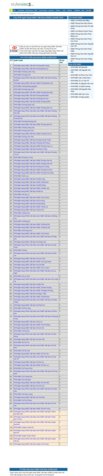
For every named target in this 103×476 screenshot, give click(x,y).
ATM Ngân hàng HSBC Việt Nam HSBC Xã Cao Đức (31, 181)
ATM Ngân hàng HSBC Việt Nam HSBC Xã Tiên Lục (31, 349)
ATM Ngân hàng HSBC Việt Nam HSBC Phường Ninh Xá (33, 92)
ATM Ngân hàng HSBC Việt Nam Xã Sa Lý (28, 305)
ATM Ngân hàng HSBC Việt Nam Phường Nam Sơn (31, 82)
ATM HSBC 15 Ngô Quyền (80, 97)
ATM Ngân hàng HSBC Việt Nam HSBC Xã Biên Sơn (31, 172)
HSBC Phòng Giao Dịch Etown (81, 23)
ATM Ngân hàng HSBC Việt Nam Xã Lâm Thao (29, 242)
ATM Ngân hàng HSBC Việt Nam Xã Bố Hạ (28, 175)
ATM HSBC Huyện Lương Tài (24, 411)
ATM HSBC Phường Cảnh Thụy (24, 56)
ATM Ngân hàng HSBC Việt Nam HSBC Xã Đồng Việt (32, 211)
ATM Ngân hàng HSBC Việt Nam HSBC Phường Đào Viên (33, 67)
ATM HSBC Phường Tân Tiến (24, 121)
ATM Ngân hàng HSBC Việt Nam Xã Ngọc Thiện (30, 277)
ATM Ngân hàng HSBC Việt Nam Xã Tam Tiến (29, 323)
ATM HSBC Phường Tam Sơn (24, 114)
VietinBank (21, 10)
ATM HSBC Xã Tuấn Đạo (22, 363)
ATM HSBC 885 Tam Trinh (80, 94)
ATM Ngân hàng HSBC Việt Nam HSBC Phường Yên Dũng (34, 157)
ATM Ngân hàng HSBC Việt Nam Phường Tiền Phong (32, 127)
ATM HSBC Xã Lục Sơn (22, 260)
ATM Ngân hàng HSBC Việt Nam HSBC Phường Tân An (33, 117)
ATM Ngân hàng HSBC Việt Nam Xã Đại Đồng (29, 188)
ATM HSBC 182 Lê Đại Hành (81, 78)
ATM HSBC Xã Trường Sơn (23, 360)
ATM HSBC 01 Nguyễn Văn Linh (82, 83)
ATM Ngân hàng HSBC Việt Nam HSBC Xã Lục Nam (31, 252)
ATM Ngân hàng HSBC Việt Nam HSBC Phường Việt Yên (33, 147)
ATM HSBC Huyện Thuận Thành (25, 420)
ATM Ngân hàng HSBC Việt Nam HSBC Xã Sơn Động (32, 309)
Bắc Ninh (31, 13)
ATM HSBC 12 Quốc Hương (80, 86)
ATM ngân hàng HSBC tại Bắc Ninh (43, 41)
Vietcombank (29, 10)
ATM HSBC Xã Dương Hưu (23, 214)
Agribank (51, 10)
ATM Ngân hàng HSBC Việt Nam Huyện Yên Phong (31, 428)
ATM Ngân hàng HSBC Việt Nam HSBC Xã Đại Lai (31, 191)
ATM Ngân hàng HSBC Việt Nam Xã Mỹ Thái (29, 268)
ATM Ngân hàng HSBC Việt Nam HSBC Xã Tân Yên (31, 338)
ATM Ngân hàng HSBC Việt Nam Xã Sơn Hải (29, 312)
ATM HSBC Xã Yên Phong (23, 384)
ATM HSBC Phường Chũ (22, 59)
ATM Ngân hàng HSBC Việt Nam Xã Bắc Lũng (29, 163)
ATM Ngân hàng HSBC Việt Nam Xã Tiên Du (29, 346)
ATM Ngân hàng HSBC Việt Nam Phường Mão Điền (31, 79)
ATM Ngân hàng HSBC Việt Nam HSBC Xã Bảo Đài (31, 166)
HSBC (19, 13)
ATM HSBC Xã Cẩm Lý (21, 178)
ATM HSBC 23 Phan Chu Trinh (81, 75)
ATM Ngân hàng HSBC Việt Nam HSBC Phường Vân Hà (33, 144)
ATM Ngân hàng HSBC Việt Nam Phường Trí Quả (30, 133)
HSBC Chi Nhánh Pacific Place (82, 31)
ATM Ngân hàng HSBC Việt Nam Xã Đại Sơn (29, 194)
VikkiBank (77, 10)
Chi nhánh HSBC (76, 17)
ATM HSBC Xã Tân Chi (21, 326)
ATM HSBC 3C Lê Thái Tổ (80, 81)
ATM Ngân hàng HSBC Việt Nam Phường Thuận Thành (32, 124)
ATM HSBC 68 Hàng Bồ (79, 67)
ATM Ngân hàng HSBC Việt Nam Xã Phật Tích (29, 289)
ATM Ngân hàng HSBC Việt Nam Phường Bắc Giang (31, 49)
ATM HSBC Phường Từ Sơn (23, 141)
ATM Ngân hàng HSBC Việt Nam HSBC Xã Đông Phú (32, 208)
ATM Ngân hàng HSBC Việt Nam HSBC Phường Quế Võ (33, 108)
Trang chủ (13, 13)
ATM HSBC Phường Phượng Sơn (25, 105)
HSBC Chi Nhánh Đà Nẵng (80, 20)
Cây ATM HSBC (75, 64)
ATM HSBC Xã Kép (20, 234)
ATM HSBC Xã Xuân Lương (23, 378)
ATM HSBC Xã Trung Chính (23, 352)
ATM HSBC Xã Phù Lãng (22, 292)
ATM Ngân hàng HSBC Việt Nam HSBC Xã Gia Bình (31, 217)
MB (14, 10)
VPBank (69, 10)
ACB (64, 10)
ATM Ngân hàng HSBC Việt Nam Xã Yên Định (29, 381)
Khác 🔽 (88, 10)
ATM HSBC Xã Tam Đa (21, 315)
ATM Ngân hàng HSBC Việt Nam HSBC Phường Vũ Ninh (33, 154)
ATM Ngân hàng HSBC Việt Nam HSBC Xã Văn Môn (31, 367)
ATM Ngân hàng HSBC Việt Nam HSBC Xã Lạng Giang (32, 245)
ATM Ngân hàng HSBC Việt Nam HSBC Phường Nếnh (32, 85)
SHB (82, 10)
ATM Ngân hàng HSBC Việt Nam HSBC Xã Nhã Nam (32, 281)
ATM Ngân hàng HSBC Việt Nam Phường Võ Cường (31, 151)
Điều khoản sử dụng (64, 469)
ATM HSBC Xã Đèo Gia (22, 197)
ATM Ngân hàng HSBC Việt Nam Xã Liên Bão (29, 248)
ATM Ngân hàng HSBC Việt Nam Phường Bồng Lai (31, 52)
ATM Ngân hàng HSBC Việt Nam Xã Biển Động (30, 169)
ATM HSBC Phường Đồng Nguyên (25, 70)
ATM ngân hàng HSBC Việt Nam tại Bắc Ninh (39, 453)
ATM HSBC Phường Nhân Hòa (24, 89)
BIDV (36, 10)
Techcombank (43, 10)
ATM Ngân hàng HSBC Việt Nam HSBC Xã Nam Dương (33, 271)
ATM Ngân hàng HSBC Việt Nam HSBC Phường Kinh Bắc (33, 76)
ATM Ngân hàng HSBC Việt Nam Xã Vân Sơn (29, 370)
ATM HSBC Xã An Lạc (21, 160)
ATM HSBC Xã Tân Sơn (22, 334)
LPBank (58, 10)
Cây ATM (24, 13)
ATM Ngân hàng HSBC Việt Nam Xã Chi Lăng (29, 184)
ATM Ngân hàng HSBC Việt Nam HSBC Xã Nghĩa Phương (33, 274)
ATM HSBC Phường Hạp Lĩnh (24, 73)
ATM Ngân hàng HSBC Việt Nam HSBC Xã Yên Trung (32, 392)
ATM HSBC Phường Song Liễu (24, 111)
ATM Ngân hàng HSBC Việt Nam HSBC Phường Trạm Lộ (33, 130)
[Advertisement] (38, 24)
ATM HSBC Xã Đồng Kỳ (22, 205)
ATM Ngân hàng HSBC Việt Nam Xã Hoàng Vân (30, 226)
